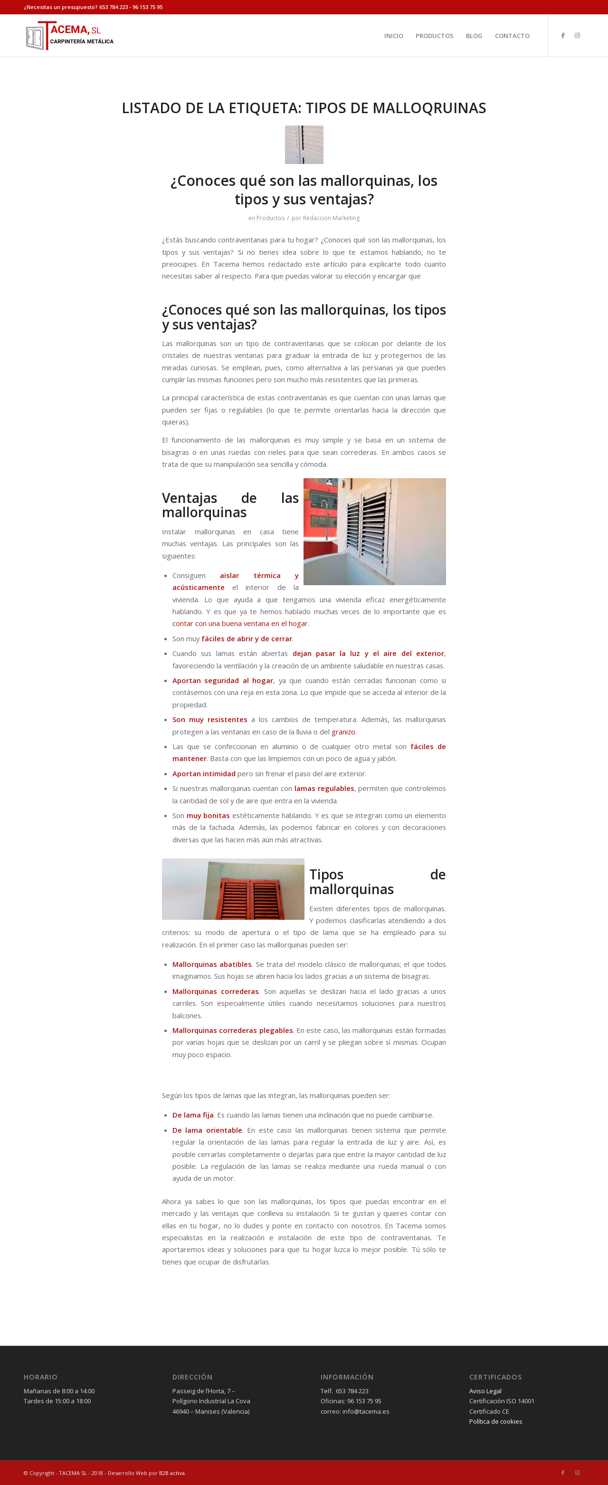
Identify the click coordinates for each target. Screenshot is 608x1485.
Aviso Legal (485, 1391)
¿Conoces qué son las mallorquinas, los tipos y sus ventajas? (304, 190)
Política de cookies (495, 1421)
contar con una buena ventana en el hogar (240, 623)
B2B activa (172, 1472)
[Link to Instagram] (577, 35)
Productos (270, 218)
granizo (343, 731)
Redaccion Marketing (331, 218)
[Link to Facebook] (563, 35)
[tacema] (69, 36)
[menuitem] (393, 36)
